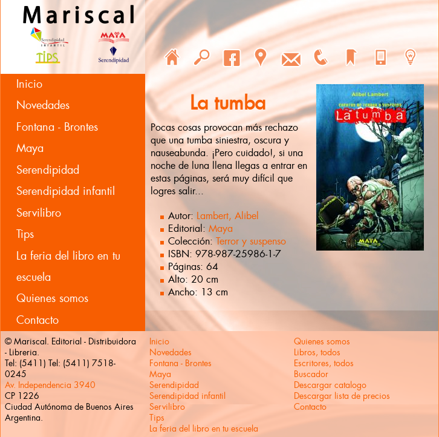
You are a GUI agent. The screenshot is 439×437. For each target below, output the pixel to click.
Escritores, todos (324, 363)
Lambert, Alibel (228, 215)
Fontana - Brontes (57, 127)
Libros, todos (317, 352)
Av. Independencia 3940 (50, 385)
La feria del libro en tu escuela (68, 266)
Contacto (37, 320)
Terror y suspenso (251, 241)
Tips (25, 234)
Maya (30, 148)
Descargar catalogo (330, 385)
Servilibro (38, 213)
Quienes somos (52, 298)
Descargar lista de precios (342, 395)
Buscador (311, 374)
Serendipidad (47, 170)
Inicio (29, 84)
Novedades (43, 105)
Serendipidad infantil (65, 191)
